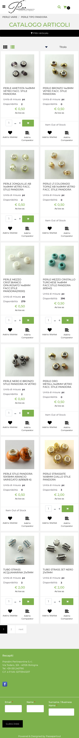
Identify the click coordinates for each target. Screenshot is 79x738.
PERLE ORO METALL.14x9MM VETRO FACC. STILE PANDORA (57, 384)
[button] (12, 723)
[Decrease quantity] (15, 123)
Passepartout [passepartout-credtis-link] (53, 736)
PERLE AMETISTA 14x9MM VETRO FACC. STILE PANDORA (19, 91)
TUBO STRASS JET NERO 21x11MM (58, 571)
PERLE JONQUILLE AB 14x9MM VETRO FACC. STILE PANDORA (17, 186)
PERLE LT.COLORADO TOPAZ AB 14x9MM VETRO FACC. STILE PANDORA (59, 186)
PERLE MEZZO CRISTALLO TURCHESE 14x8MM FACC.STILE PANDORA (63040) (59, 284)
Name (31, 702)
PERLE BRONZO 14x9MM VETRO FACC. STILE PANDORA (58, 91)
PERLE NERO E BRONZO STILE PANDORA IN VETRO (19, 383)
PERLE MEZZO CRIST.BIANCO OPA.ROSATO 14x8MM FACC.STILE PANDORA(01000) (16, 285)
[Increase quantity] (20, 123)
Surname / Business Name (60, 704)
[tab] (7, 47)
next (21, 629)
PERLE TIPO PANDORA (34, 17)
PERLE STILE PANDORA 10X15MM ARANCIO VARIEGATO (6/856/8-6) (17, 476)
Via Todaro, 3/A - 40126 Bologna (20, 665)
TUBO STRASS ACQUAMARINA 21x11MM (18, 571)
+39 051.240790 (15, 668)
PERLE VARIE (9, 17)
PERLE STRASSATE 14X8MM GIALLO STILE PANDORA (57, 476)
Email (9, 702)
